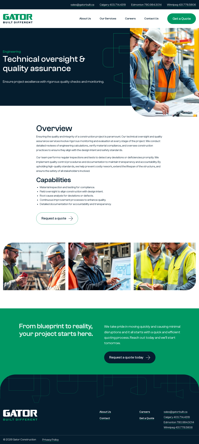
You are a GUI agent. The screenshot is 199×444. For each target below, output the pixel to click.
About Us (85, 18)
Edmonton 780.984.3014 (146, 4)
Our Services (108, 18)
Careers (130, 18)
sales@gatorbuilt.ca (82, 4)
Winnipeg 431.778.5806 (181, 4)
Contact (105, 418)
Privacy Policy (50, 439)
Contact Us (151, 18)
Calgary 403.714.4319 (113, 4)
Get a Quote (182, 19)
